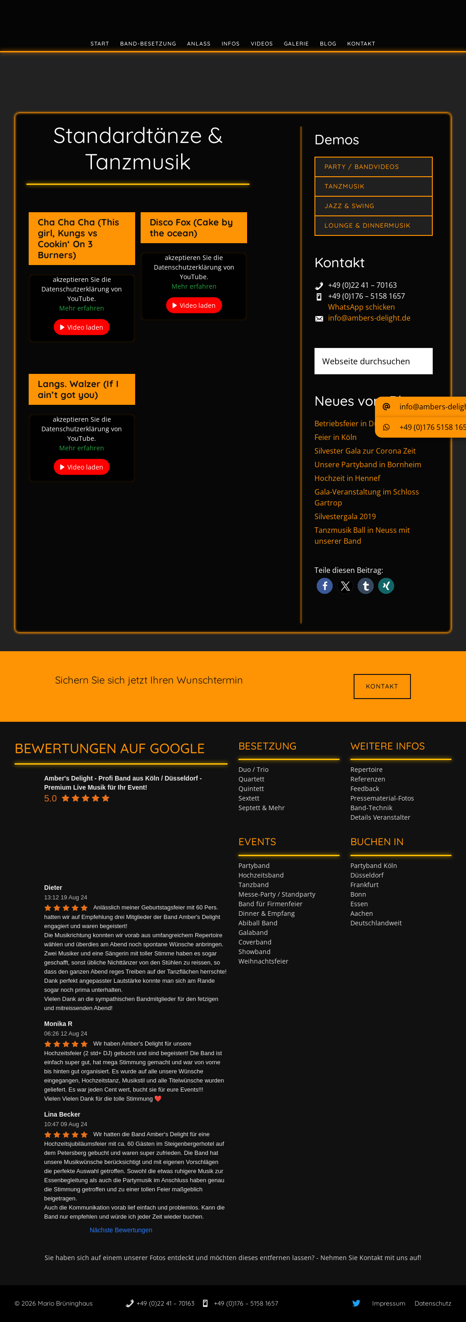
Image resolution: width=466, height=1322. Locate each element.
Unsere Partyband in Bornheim (367, 464)
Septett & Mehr (261, 807)
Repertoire (366, 769)
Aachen (361, 913)
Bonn (358, 894)
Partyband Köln (373, 865)
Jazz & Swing (349, 206)
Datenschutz (433, 1303)
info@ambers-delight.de (369, 318)
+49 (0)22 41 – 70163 (362, 285)
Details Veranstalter (380, 817)
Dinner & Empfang (266, 913)
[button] (325, 586)
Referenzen (367, 779)
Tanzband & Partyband (233, 16)
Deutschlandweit (376, 923)
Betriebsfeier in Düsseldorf (360, 424)
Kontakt (382, 686)
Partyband (254, 865)
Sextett (248, 798)
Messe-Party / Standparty (276, 894)
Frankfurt (364, 884)
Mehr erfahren (81, 308)
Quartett (251, 779)
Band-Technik (371, 807)
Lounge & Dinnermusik (367, 225)
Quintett (251, 788)
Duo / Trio (253, 769)
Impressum (388, 1303)
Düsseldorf (367, 875)
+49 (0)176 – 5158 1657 (366, 296)
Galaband (253, 932)
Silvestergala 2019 (345, 516)
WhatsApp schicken (361, 307)
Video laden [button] (85, 327)
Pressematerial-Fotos (382, 798)
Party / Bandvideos (361, 167)
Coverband (255, 942)
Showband (254, 951)
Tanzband (253, 884)
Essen (359, 903)
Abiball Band (258, 923)
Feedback (364, 788)
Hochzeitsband (261, 875)
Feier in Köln (335, 437)
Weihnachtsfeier (263, 961)
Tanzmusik (344, 186)
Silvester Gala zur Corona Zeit (365, 451)
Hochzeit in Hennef (347, 478)
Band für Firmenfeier (270, 903)
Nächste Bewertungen (121, 1230)
